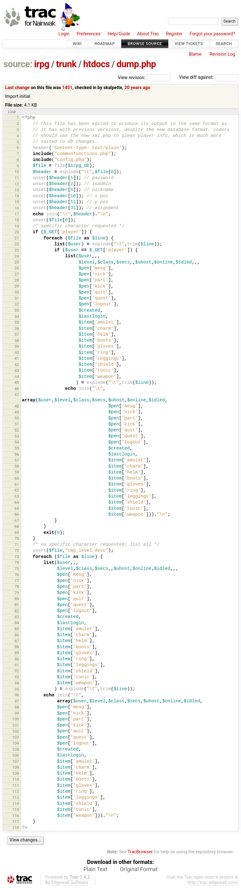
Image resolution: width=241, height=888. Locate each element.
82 (16, 611)
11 (16, 177)
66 (16, 514)
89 (16, 652)
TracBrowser (140, 852)
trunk (66, 64)
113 (15, 797)
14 (16, 195)
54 (16, 442)
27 (16, 274)
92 (16, 671)
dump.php (136, 64)
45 (16, 382)
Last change (17, 87)
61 (16, 484)
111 (15, 785)
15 (16, 201)
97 (16, 701)
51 (16, 424)
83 (16, 617)
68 (16, 526)
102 (15, 731)
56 (16, 454)
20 (16, 232)
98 (16, 707)
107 (15, 761)
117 (15, 821)
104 (15, 743)
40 (16, 352)
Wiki (77, 43)
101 (15, 725)
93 (16, 677)
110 (15, 779)
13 (16, 190)
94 (16, 683)
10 (16, 171)
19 (16, 226)
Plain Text (95, 869)
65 (16, 508)
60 (16, 478)
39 (16, 346)
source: (17, 64)
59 (16, 472)
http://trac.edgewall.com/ (213, 882)
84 (16, 622)
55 (16, 448)
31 (16, 298)
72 (16, 550)
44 (16, 376)
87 (16, 641)
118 (15, 827)
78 (16, 586)
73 (16, 556)
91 (16, 665)
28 (16, 280)
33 (16, 310)
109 (15, 773)
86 (16, 635)
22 (16, 244)
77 (16, 580)
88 (16, 647)
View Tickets (189, 43)
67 (16, 520)
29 (16, 286)
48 (16, 406)
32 (16, 304)
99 (16, 713)
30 (16, 292)
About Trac (148, 34)
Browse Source (145, 43)
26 (16, 268)
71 (16, 544)
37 (16, 334)
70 (16, 538)
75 (16, 568)
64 (16, 502)
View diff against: (209, 77)
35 (16, 322)
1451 (67, 87)
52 (16, 430)
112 (15, 791)
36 (16, 328)
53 (16, 436)
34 (16, 316)
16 (16, 208)
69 (16, 532)
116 (15, 815)
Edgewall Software (69, 882)
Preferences (88, 34)
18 (16, 220)
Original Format (139, 869)
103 (15, 737)
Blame (195, 54)
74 (16, 562)
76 (16, 574)
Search (224, 43)
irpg (41, 64)
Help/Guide (119, 34)
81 (16, 604)
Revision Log (222, 54)
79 (16, 592)
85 (16, 628)
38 (16, 340)
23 (16, 250)
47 (16, 394)
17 (16, 214)
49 (16, 412)
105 (15, 749)
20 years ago (137, 87)
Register (174, 34)
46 (16, 388)
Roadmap (104, 43)
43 (16, 370)
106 (15, 755)
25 (16, 262)
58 (16, 466)
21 (16, 238)
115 (15, 809)
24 (16, 256)
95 (16, 689)
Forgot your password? (212, 34)
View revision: (131, 77)
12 (16, 184)
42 (16, 364)
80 (16, 598)
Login (64, 34)
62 (16, 490)
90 (16, 659)
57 (16, 460)
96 (16, 695)
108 (15, 767)
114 (15, 803)
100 (15, 719)
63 (16, 496)
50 (16, 418)
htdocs (96, 64)
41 (16, 358)
